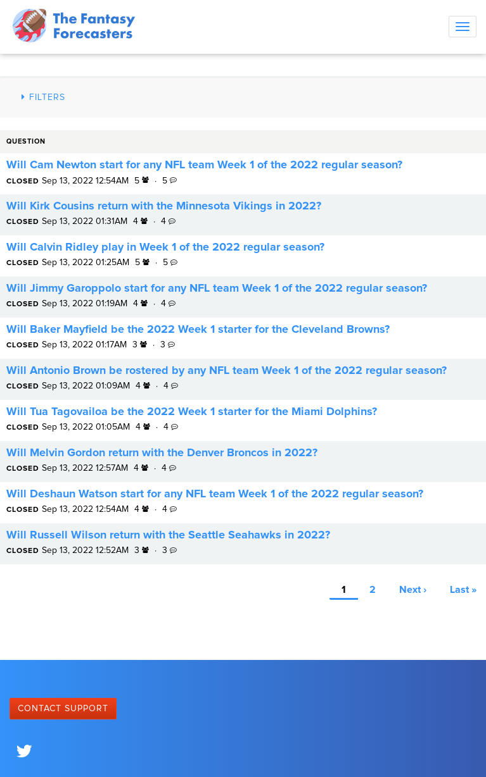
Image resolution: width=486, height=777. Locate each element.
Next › (412, 590)
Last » (463, 590)
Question (26, 141)
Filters (41, 97)
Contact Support (63, 708)
